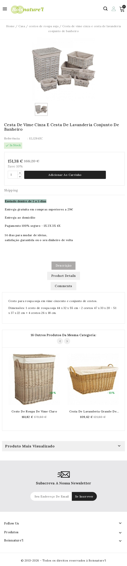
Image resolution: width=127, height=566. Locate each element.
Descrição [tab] (64, 265)
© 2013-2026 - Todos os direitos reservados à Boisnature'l (63, 560)
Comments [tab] (63, 286)
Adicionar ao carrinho (64, 175)
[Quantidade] (13, 175)
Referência (12, 138)
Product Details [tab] (63, 276)
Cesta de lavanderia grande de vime (93, 411)
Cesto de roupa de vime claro (34, 411)
